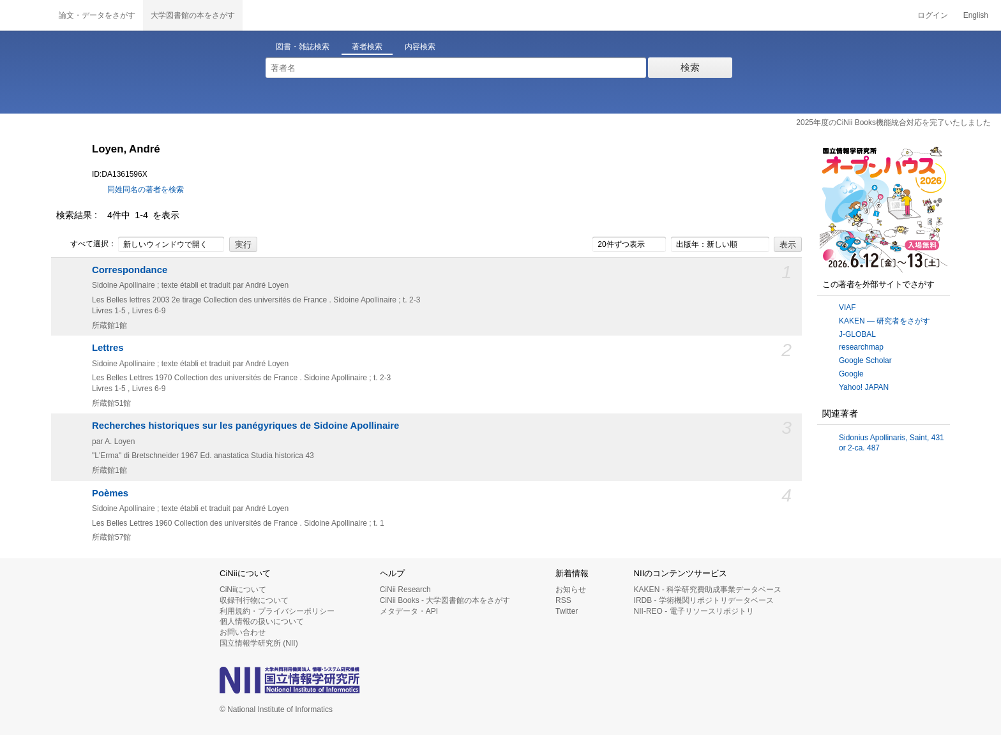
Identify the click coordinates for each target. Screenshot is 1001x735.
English (975, 15)
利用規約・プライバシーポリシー (277, 611)
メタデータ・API (409, 611)
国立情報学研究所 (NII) (259, 643)
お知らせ (570, 589)
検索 (690, 67)
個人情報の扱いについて (262, 621)
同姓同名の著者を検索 (145, 189)
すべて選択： (86, 244)
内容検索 (420, 46)
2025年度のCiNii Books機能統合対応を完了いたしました (893, 122)
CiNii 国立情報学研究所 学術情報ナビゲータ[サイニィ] (25, 15)
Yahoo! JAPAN (864, 387)
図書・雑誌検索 (302, 46)
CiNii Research (405, 589)
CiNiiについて (243, 589)
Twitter (566, 611)
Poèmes (110, 493)
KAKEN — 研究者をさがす (884, 320)
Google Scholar (865, 360)
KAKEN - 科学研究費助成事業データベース (707, 589)
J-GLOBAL (857, 334)
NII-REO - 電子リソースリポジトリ (694, 611)
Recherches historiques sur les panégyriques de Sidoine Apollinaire (245, 425)
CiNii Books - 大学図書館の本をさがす (445, 600)
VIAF (847, 307)
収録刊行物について (254, 600)
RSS (563, 600)
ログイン (932, 15)
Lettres (108, 348)
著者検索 (367, 46)
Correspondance (129, 270)
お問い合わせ (243, 632)
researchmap (861, 347)
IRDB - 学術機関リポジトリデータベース (704, 600)
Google (851, 373)
